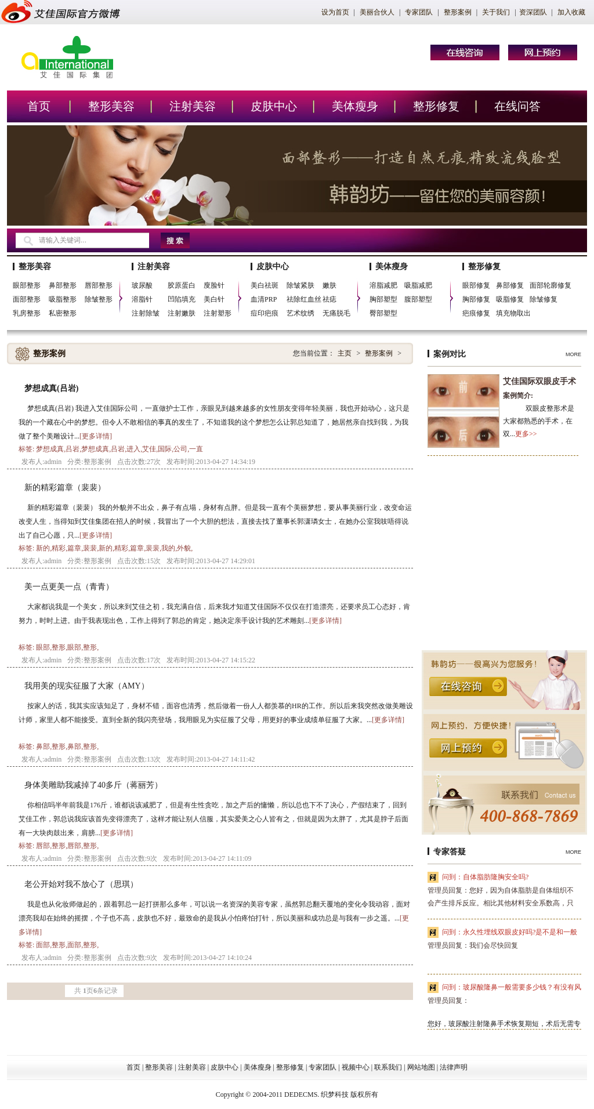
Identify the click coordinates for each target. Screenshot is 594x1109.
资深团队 (533, 12)
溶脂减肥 (383, 285)
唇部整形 (99, 285)
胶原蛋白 (181, 285)
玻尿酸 (142, 285)
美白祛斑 (264, 285)
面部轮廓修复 (550, 285)
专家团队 (419, 12)
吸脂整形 (63, 299)
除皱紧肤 (300, 285)
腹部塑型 (418, 299)
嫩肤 (329, 285)
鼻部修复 (510, 285)
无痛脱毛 (336, 313)
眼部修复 (476, 285)
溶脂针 (142, 299)
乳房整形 (27, 313)
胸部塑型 (383, 299)
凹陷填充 (181, 299)
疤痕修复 (476, 313)
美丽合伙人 (377, 12)
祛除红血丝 (304, 299)
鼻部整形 (63, 285)
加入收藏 (571, 12)
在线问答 (517, 106)
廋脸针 (214, 285)
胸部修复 (476, 299)
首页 (38, 106)
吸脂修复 (510, 299)
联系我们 (388, 1067)
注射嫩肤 (181, 313)
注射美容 (192, 106)
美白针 (214, 299)
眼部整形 (27, 285)
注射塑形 (217, 313)
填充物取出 (513, 313)
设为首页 (335, 12)
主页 (345, 353)
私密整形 (63, 313)
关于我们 (496, 12)
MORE (573, 354)
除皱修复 (543, 299)
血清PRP (264, 299)
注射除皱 (146, 313)
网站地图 (421, 1067)
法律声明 (454, 1067)
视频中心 (356, 1067)
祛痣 (329, 299)
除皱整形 (99, 299)
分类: (75, 462)
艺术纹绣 (300, 313)
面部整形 (27, 299)
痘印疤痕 (264, 313)
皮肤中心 (274, 106)
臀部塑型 (383, 313)
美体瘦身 (355, 106)
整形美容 (111, 106)
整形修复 (436, 106)
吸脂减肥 (418, 285)
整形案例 (458, 12)
